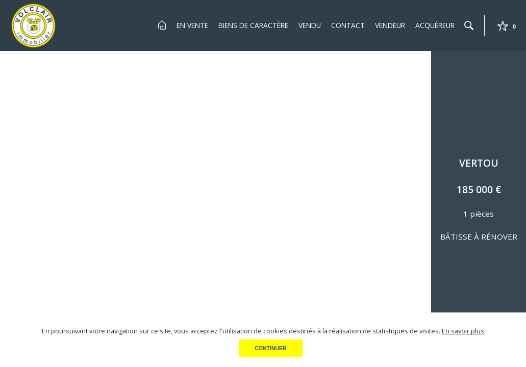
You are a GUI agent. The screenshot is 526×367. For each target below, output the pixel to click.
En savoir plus (463, 330)
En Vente (192, 25)
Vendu (309, 25)
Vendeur (390, 25)
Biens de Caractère (253, 25)
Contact (348, 25)
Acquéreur (435, 25)
